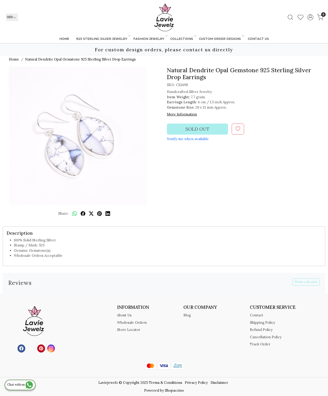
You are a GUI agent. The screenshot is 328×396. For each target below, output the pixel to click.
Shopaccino (174, 390)
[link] (290, 17)
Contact (256, 315)
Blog (187, 315)
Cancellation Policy (266, 337)
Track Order (260, 344)
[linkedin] (108, 213)
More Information (182, 114)
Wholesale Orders (132, 322)
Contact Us (258, 38)
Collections (183, 38)
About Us (124, 315)
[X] (31, 348)
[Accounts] (310, 17)
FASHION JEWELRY (150, 38)
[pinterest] (99, 213)
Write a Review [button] (306, 282)
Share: (63, 213)
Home (64, 38)
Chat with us (20, 385)
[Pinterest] (41, 348)
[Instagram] (51, 348)
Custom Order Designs (221, 38)
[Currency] (12, 17)
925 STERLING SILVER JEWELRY (103, 38)
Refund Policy (261, 329)
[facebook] (83, 213)
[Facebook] (21, 348)
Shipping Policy (262, 322)
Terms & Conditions (165, 382)
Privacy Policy (196, 382)
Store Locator (128, 329)
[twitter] (91, 213)
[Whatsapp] (75, 213)
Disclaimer (219, 382)
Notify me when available (188, 139)
